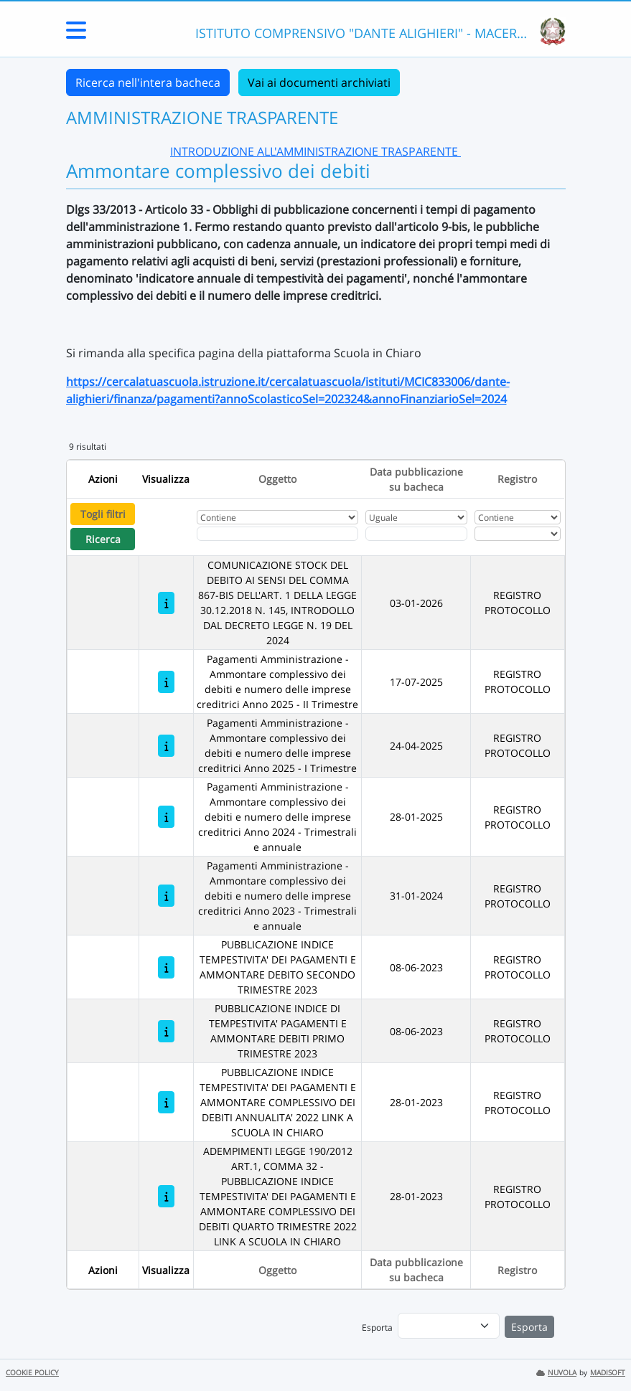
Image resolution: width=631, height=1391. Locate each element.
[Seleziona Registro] (518, 534)
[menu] (449, 1326)
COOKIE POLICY (32, 1372)
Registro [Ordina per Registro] (517, 479)
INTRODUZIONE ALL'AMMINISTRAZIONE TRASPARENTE (315, 151)
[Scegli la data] (416, 534)
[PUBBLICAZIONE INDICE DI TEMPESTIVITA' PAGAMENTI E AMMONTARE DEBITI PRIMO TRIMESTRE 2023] (166, 1031)
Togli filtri (103, 514)
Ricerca (103, 539)
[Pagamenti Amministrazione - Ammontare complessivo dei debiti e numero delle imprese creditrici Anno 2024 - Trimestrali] (166, 817)
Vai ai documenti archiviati (319, 82)
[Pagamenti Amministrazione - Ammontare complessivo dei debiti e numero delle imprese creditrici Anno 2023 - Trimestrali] (166, 896)
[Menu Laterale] (76, 34)
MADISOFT (607, 1372)
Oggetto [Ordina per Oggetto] (277, 479)
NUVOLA (556, 1372)
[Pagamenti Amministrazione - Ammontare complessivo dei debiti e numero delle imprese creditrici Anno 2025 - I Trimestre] (166, 746)
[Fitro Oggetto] (277, 534)
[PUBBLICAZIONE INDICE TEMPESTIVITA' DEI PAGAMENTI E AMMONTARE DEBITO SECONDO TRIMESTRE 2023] (166, 967)
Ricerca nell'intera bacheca (147, 82)
